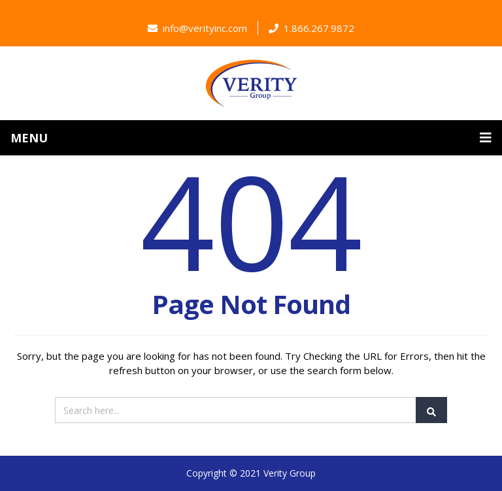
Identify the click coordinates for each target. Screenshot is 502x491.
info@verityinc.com (197, 28)
